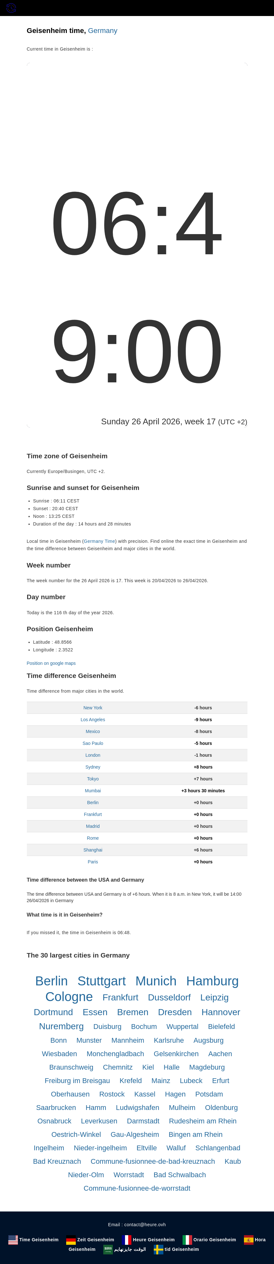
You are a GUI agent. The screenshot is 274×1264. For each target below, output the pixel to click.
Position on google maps (51, 663)
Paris (93, 861)
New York (92, 707)
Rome (93, 838)
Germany (102, 31)
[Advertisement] (137, 111)
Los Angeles (93, 719)
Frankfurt (93, 814)
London (92, 755)
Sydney (92, 767)
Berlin (93, 802)
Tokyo (93, 778)
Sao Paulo (92, 743)
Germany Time (99, 541)
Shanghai (92, 849)
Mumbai (93, 790)
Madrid (93, 826)
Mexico (93, 731)
